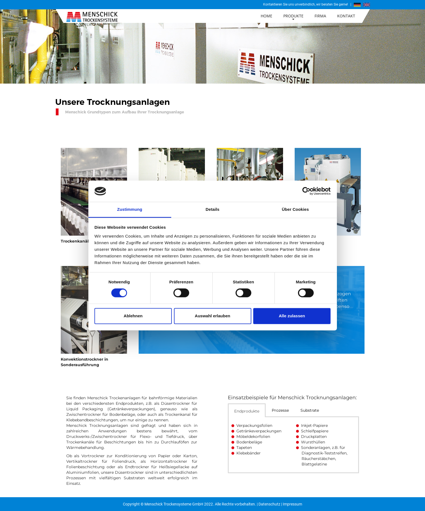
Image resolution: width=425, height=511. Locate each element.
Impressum (292, 504)
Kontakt (346, 15)
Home (266, 15)
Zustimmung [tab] (129, 209)
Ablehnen (133, 315)
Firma (320, 15)
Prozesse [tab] (280, 410)
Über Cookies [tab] (295, 209)
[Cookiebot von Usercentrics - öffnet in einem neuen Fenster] (306, 191)
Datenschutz (269, 504)
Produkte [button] (293, 16)
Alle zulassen (292, 315)
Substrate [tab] (309, 410)
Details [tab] (213, 209)
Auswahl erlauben (212, 315)
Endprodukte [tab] (246, 411)
